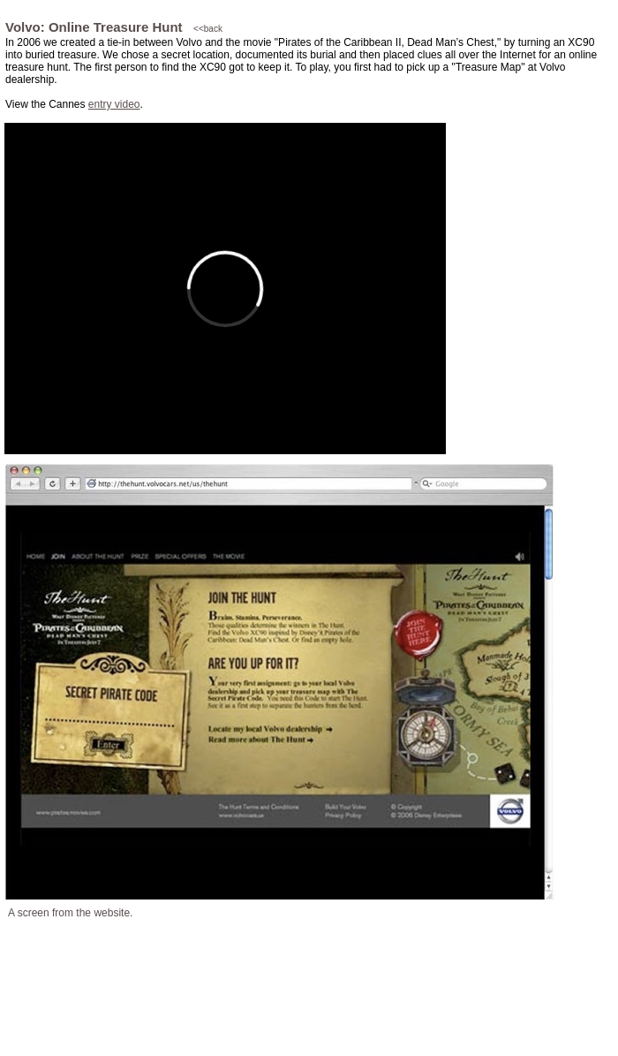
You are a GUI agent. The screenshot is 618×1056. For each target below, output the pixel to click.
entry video (114, 104)
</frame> (225, 288)
